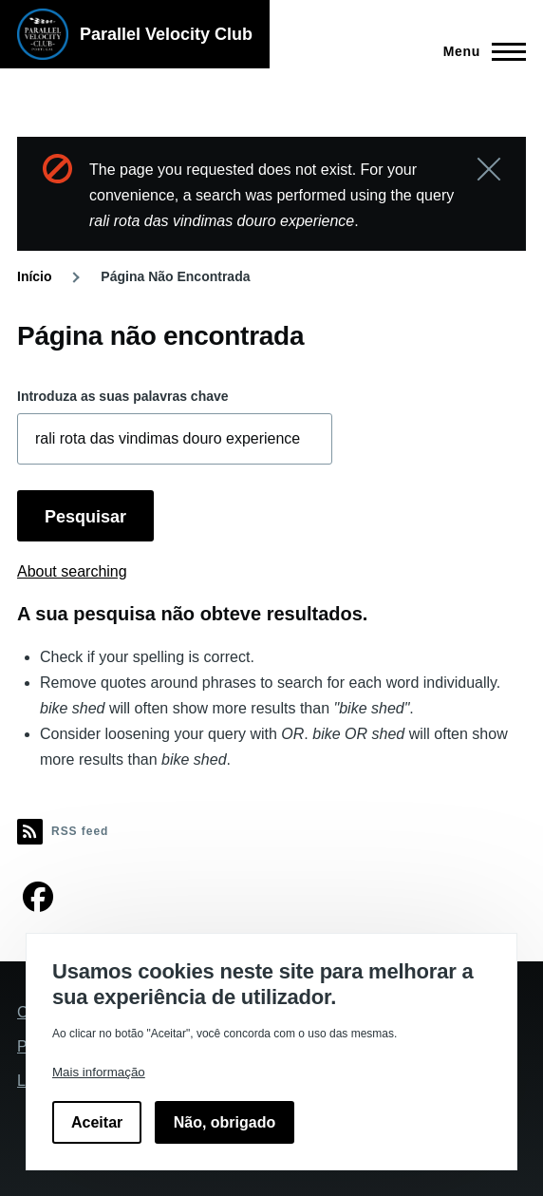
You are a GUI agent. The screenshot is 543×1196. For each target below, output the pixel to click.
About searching (72, 571)
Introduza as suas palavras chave (123, 396)
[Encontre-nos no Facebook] (38, 903)
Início (34, 276)
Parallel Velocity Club (166, 34)
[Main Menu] (479, 51)
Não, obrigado (225, 1122)
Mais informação (98, 1072)
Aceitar (96, 1122)
